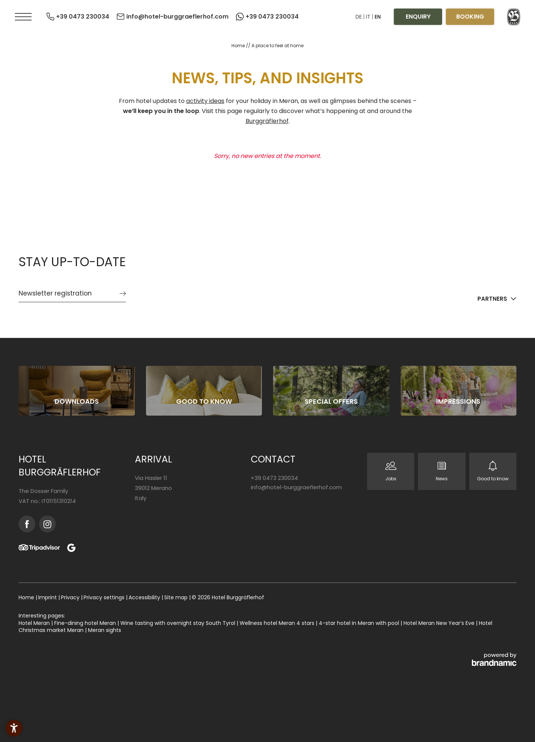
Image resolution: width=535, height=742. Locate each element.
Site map (176, 597)
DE (359, 16)
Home (238, 45)
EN (377, 16)
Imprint (48, 597)
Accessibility (145, 597)
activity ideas (205, 101)
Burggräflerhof (267, 121)
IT (368, 16)
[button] (23, 16)
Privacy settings (105, 597)
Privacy (71, 597)
